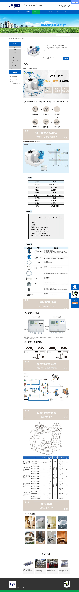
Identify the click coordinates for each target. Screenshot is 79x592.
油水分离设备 (13, 65)
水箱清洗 (12, 57)
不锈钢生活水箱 (38, 569)
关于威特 (58, 11)
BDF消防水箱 (49, 569)
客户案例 (43, 11)
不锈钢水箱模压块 (62, 569)
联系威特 (66, 11)
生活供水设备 (28, 11)
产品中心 (35, 11)
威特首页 (12, 11)
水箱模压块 (13, 55)
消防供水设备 (13, 52)
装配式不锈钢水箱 (26, 569)
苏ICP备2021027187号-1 (33, 590)
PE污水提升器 (21, 38)
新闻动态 (51, 11)
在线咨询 (66, 58)
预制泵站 (12, 68)
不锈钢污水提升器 (14, 60)
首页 (13, 38)
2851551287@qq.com (15, 79)
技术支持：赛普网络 (66, 590)
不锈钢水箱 (20, 11)
